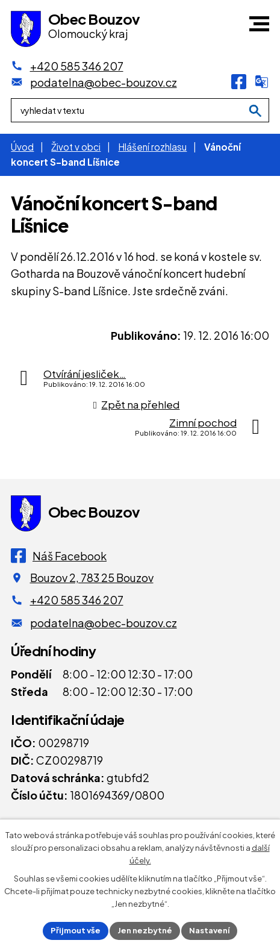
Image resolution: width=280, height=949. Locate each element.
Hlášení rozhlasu (152, 146)
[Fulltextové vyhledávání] (140, 110)
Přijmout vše (76, 930)
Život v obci (76, 146)
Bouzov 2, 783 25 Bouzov (92, 577)
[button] (259, 23)
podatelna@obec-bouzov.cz (103, 623)
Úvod (22, 146)
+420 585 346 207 (76, 600)
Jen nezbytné (144, 930)
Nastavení (209, 930)
